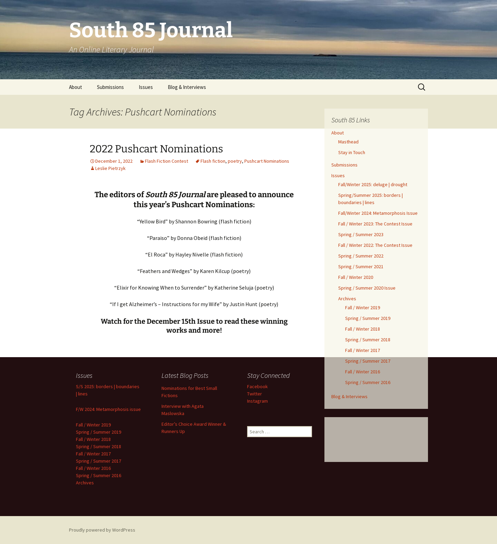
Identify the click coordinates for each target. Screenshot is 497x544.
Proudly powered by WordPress (102, 530)
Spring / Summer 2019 (367, 318)
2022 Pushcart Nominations (156, 149)
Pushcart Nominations (266, 161)
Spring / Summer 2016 (367, 382)
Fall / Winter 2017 (362, 350)
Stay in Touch (351, 152)
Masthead (348, 142)
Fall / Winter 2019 (362, 307)
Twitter (254, 394)
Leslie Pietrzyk (110, 168)
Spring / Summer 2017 (367, 361)
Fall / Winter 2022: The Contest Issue (375, 245)
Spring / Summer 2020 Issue (367, 288)
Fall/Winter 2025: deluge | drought (372, 184)
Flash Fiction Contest (166, 161)
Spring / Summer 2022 (360, 256)
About (75, 87)
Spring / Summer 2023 (360, 234)
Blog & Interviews (187, 87)
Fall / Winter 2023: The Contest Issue (375, 224)
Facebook (257, 386)
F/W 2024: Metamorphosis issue (108, 409)
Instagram (257, 401)
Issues (146, 87)
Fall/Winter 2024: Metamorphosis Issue (378, 213)
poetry (235, 161)
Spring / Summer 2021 (360, 266)
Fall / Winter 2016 (362, 372)
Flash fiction (213, 161)
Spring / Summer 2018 (367, 339)
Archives (347, 298)
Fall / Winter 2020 (355, 277)
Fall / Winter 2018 (362, 329)
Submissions (110, 87)
